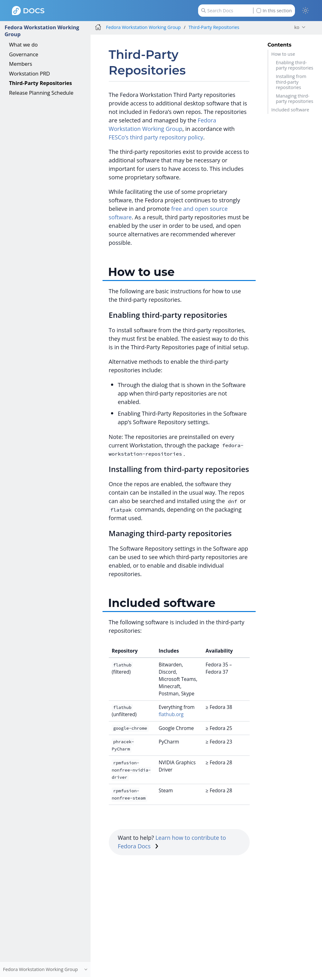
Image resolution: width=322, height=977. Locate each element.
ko (296, 27)
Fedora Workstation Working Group (41, 31)
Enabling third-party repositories (294, 65)
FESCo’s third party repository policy (156, 137)
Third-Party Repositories (40, 83)
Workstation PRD (29, 73)
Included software (290, 110)
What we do (23, 44)
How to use (283, 54)
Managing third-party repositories (294, 98)
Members (20, 63)
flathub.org (171, 714)
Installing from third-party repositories (291, 81)
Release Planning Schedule (41, 92)
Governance (23, 54)
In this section (274, 11)
